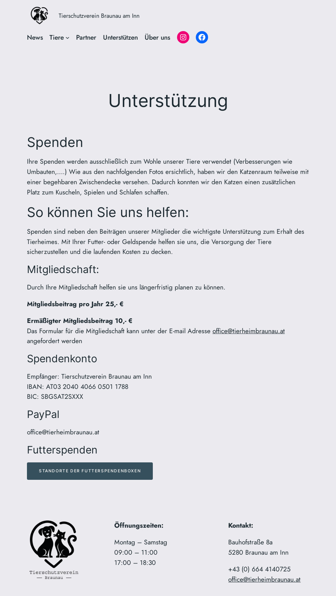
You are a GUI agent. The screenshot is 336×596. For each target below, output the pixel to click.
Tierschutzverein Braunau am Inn (99, 15)
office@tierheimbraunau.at (249, 331)
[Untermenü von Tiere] (67, 38)
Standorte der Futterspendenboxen (90, 470)
